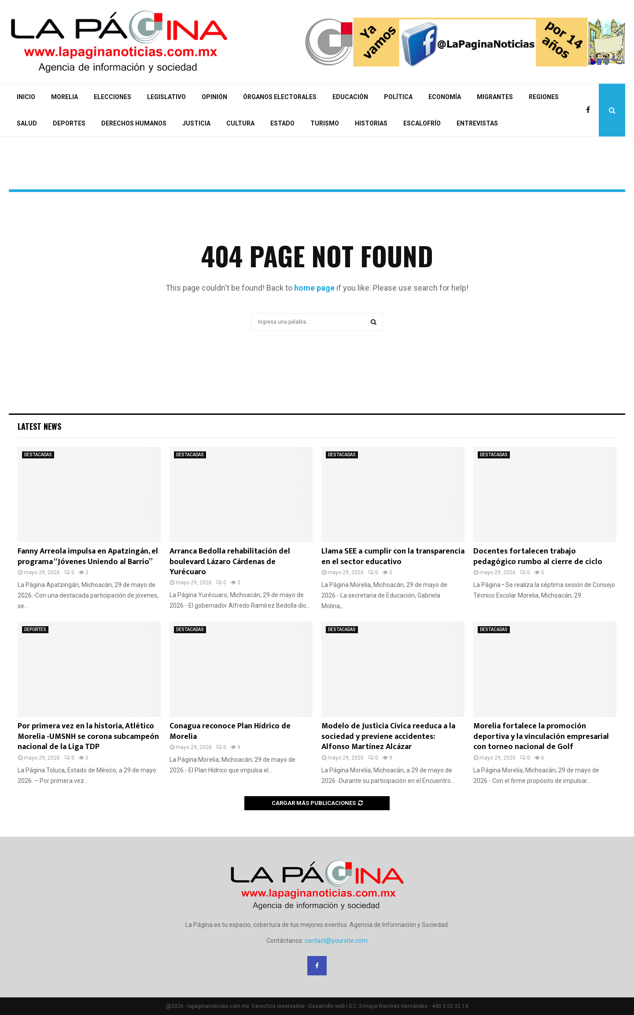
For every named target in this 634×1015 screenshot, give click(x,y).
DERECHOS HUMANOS (133, 123)
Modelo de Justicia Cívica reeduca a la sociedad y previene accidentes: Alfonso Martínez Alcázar (388, 736)
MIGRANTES (495, 96)
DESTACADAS (38, 454)
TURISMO (324, 123)
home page (314, 287)
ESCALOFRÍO (422, 123)
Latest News (39, 426)
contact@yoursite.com (336, 940)
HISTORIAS (371, 123)
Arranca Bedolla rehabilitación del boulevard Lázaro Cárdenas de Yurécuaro (230, 562)
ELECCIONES (112, 96)
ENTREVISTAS (477, 123)
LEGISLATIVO (166, 96)
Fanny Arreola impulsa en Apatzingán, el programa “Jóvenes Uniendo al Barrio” (88, 556)
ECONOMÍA (444, 96)
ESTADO (282, 123)
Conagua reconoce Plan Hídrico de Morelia (230, 731)
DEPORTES (69, 123)
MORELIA (64, 96)
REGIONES (544, 96)
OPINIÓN (214, 96)
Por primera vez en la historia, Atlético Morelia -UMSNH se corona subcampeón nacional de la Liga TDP (88, 736)
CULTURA (240, 123)
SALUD (27, 123)
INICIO (26, 96)
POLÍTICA (398, 96)
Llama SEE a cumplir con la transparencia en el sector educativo (392, 556)
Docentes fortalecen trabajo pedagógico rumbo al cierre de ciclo (537, 556)
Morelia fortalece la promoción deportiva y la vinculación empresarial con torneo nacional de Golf (541, 736)
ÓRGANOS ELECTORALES (280, 96)
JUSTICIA (196, 123)
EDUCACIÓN (350, 96)
